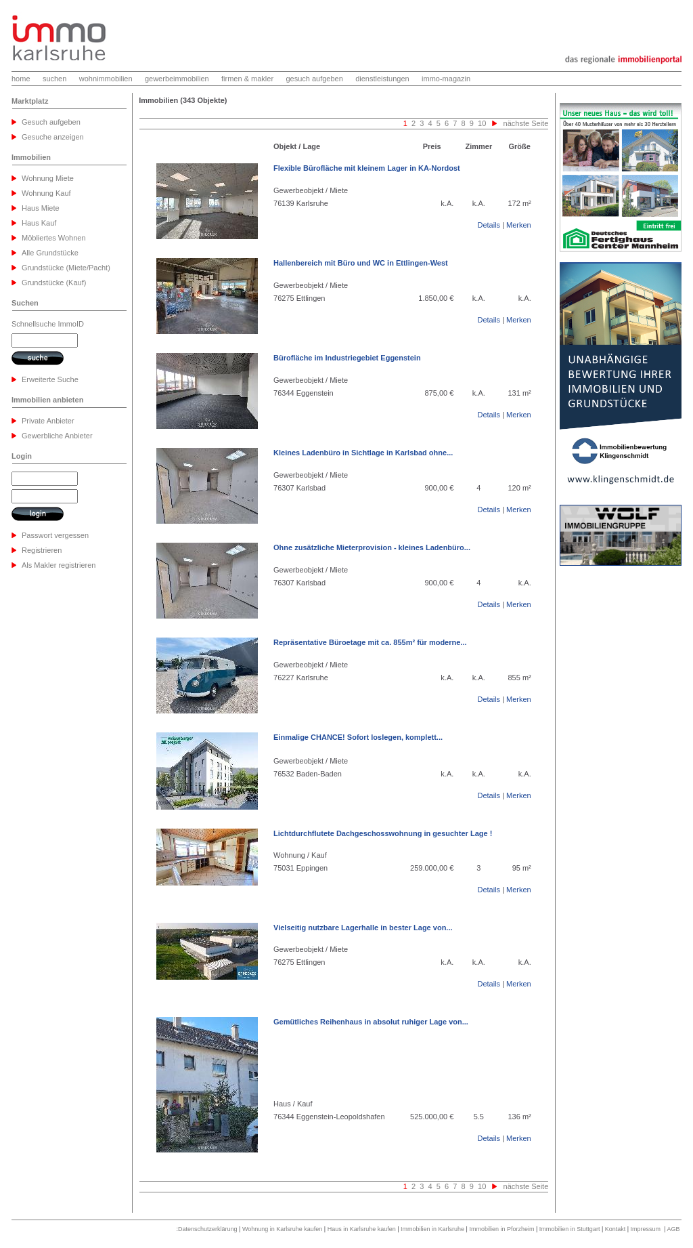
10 (481, 123)
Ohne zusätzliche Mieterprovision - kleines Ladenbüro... (371, 547)
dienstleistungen (382, 79)
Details (488, 225)
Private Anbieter (48, 421)
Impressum (646, 1229)
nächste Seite (526, 123)
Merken (518, 225)
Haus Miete (41, 208)
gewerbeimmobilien (177, 79)
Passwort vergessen (55, 535)
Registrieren (42, 550)
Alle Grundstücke (50, 253)
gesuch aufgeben (314, 79)
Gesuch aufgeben (51, 122)
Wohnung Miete (48, 178)
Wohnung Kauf (46, 193)
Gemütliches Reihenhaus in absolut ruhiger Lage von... (370, 1022)
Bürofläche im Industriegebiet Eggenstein (347, 358)
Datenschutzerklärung (208, 1229)
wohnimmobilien (106, 79)
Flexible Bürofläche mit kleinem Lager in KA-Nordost (366, 168)
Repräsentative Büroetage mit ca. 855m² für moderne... (369, 642)
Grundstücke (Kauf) (54, 282)
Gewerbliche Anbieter (57, 436)
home (21, 79)
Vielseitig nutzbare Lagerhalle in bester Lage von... (362, 927)
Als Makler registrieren (58, 565)
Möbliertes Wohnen (54, 238)
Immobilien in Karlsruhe (432, 1229)
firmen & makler (247, 79)
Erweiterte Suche (50, 379)
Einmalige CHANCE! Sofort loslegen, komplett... (358, 737)
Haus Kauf (39, 223)
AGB (673, 1229)
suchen (54, 79)
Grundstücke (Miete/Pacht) (66, 268)
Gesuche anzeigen (53, 137)
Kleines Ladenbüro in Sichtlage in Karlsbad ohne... (363, 453)
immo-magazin (446, 79)
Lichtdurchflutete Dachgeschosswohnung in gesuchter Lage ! (382, 833)
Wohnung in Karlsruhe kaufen (282, 1229)
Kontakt (615, 1229)
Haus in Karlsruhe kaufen (362, 1229)
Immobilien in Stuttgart (569, 1229)
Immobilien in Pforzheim (501, 1229)
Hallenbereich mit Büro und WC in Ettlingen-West (360, 263)
